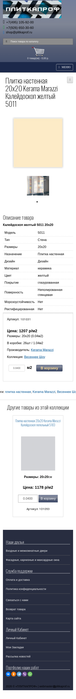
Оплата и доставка (18, 579)
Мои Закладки (15, 647)
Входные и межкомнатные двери (26, 550)
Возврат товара (16, 609)
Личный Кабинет (16, 638)
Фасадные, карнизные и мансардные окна (32, 559)
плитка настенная (18, 391)
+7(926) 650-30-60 (18, 28)
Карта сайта (13, 618)
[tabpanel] (38, 186)
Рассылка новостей (18, 656)
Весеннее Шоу (34, 357)
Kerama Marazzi (42, 350)
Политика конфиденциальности (26, 589)
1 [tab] (39, 202)
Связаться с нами (17, 600)
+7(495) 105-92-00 (18, 22)
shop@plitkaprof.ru (19, 32)
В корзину (49, 368)
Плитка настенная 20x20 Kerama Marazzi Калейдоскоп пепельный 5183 (38, 422)
